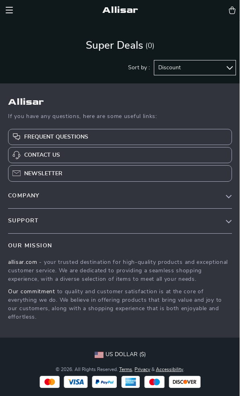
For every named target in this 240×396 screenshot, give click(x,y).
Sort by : (139, 67)
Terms (125, 369)
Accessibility (169, 369)
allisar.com (22, 262)
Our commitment (31, 291)
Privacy (142, 369)
